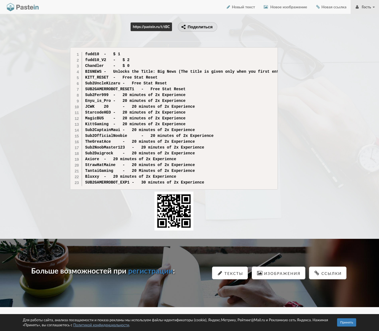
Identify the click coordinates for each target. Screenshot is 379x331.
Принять (346, 322)
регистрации (150, 270)
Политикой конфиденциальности (101, 325)
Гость (365, 6)
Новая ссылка (330, 6)
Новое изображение (285, 6)
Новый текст (240, 6)
